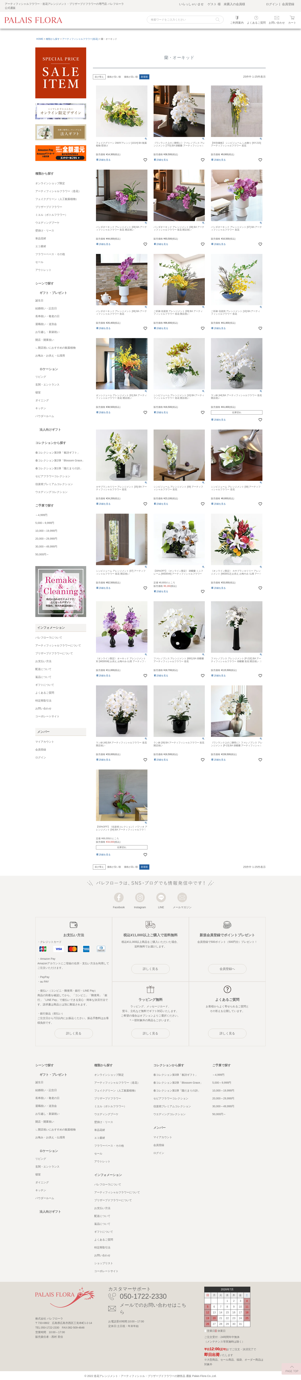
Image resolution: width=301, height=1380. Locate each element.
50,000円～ (42, 554)
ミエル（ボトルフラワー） (51, 214)
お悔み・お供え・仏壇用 (50, 355)
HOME (39, 39)
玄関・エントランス (47, 384)
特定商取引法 (43, 700)
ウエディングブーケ (47, 222)
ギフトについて (44, 684)
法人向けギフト (50, 429)
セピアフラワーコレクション (52, 476)
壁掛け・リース (44, 230)
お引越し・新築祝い (47, 331)
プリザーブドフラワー (48, 206)
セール (39, 262)
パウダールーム (44, 416)
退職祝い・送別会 (46, 324)
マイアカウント (44, 741)
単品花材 (40, 238)
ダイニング (42, 400)
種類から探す (53, 39)
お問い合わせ (43, 708)
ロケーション (49, 369)
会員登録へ (227, 968)
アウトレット (43, 269)
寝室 (38, 392)
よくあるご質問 (44, 692)
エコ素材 (40, 246)
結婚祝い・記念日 (46, 308)
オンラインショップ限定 (50, 183)
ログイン (272, 4)
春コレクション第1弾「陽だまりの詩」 (59, 468)
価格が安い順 (114, 76)
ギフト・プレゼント (53, 292)
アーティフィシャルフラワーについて (58, 645)
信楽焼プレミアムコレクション (54, 484)
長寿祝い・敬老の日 (47, 316)
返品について (43, 676)
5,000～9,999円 (44, 522)
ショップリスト (103, 1263)
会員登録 (288, 4)
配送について (43, 669)
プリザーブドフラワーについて (54, 653)
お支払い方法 (43, 661)
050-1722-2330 (143, 1296)
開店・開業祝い (44, 339)
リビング (40, 376)
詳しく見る (73, 1033)
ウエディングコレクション (51, 491)
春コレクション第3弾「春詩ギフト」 (57, 452)
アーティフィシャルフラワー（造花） (58, 191)
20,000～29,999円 (46, 538)
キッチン (40, 408)
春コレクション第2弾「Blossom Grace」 (60, 460)
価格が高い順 (131, 76)
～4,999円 (41, 515)
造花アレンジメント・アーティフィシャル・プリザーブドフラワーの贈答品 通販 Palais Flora (150, 1376)
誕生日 (39, 300)
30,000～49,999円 (46, 546)
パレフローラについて (48, 637)
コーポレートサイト (47, 716)
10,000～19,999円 (46, 530)
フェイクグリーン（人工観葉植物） (56, 199)
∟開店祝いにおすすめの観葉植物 (55, 347)
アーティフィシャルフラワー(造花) (80, 39)
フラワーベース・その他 (50, 254)
